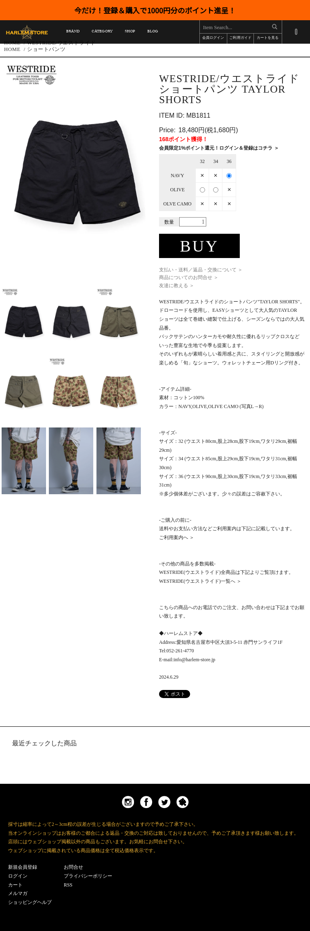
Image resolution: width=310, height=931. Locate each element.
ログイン (17, 876)
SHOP (130, 32)
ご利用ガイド (240, 38)
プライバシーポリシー (88, 876)
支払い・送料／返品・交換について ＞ (201, 270)
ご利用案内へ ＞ (176, 537)
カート (15, 885)
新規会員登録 (22, 867)
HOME (12, 49)
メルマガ (17, 893)
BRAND (73, 32)
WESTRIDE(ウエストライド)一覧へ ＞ (200, 581)
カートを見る (268, 38)
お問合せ (73, 867)
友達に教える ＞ (176, 285)
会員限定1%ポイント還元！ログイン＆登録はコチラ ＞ (219, 148)
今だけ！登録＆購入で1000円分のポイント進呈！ (155, 10)
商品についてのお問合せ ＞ (188, 277)
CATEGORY (102, 32)
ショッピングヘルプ (30, 902)
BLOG (152, 32)
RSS (68, 885)
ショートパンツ (46, 49)
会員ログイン (213, 38)
